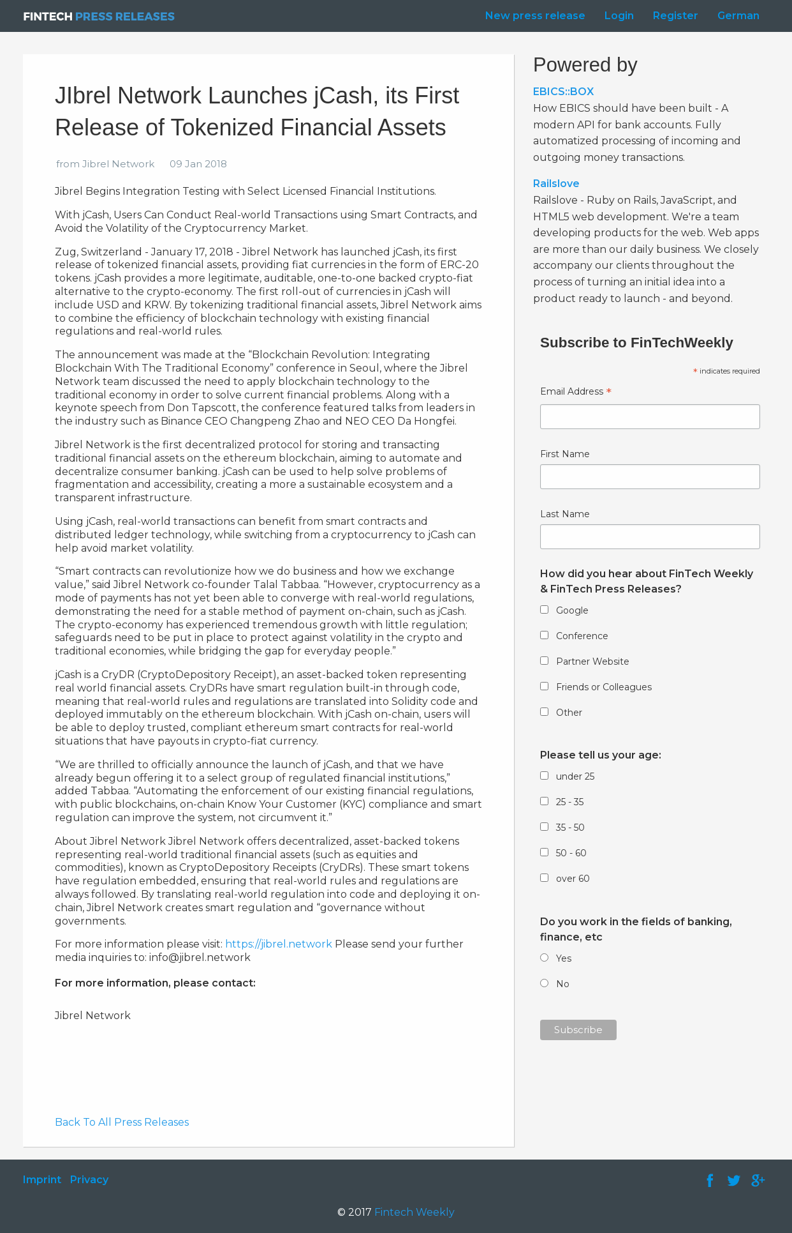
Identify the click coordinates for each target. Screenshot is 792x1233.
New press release (535, 16)
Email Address (576, 393)
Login (619, 16)
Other (569, 712)
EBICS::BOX (563, 92)
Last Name (565, 514)
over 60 (573, 878)
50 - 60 (571, 853)
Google (572, 610)
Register (675, 16)
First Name (565, 454)
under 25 (575, 776)
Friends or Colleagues (604, 687)
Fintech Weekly (414, 1212)
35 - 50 (570, 827)
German (738, 16)
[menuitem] (532, 15)
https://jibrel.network (278, 944)
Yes (563, 958)
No (562, 984)
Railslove (556, 184)
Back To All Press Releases (122, 1122)
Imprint (42, 1180)
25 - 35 (569, 802)
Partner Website (592, 661)
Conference (582, 636)
